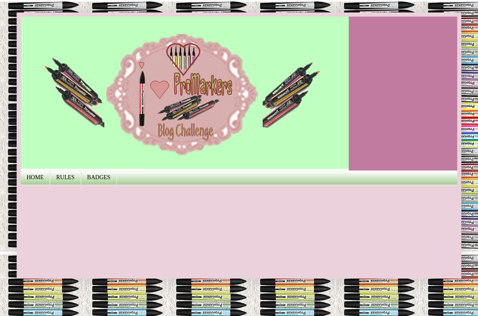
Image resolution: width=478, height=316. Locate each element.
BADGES (99, 177)
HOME (35, 177)
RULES (65, 177)
